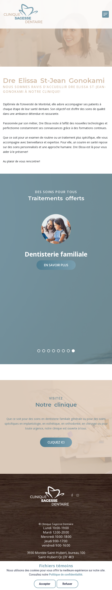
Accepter (44, 583)
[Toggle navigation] (105, 14)
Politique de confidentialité (65, 574)
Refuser (67, 583)
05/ (53, 350)
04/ (58, 350)
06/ (48, 350)
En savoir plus (56, 265)
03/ (63, 350)
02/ (68, 350)
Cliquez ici (56, 442)
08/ (38, 350)
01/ (73, 350)
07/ (43, 350)
